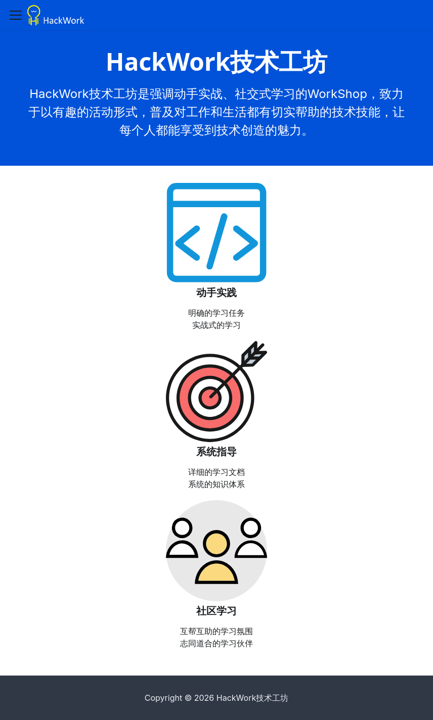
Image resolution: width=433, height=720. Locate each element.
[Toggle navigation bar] (15, 15)
